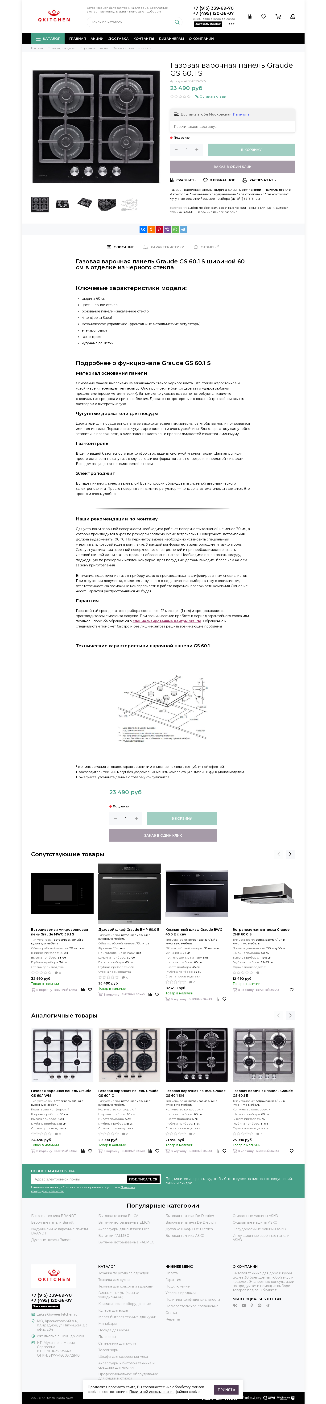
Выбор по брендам (202, 207)
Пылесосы (107, 1337)
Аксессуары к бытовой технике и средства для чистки (126, 1365)
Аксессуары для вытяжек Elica (123, 1229)
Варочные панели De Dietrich (190, 1222)
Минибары (107, 1323)
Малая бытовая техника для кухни (127, 1317)
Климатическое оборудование (124, 1304)
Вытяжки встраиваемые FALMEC (126, 1242)
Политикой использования (151, 1392)
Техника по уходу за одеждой (123, 1273)
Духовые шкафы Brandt (51, 1240)
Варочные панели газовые (217, 212)
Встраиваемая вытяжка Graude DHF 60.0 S (261, 931)
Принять (226, 1389)
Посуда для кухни (113, 1330)
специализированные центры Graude (167, 621)
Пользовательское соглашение (192, 1306)
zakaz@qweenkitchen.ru (57, 1314)
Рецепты (173, 1319)
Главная (77, 39)
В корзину (251, 150)
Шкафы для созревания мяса (123, 1356)
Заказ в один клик (233, 167)
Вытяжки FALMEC (113, 1236)
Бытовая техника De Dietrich (189, 1216)
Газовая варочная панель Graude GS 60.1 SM (195, 1093)
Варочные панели (232, 207)
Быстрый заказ (66, 989)
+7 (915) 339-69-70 (213, 8)
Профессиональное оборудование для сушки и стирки (128, 1376)
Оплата (171, 1273)
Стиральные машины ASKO (255, 1216)
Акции (97, 39)
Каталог (48, 39)
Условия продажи (180, 1293)
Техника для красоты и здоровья (125, 1286)
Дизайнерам (171, 39)
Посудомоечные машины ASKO (259, 1229)
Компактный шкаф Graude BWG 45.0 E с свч (193, 931)
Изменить (241, 114)
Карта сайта (65, 1398)
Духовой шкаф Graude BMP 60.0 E (128, 929)
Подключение (177, 1286)
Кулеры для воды (113, 1310)
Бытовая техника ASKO (185, 1236)
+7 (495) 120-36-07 (213, 13)
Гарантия (173, 1280)
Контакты (143, 39)
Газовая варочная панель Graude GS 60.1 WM (61, 1093)
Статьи (171, 1313)
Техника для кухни (260, 207)
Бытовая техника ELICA (118, 1216)
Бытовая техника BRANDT (53, 1216)
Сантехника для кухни (117, 1343)
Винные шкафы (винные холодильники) (118, 1295)
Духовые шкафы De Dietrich (189, 1229)
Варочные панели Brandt (52, 1222)
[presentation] (278, 854)
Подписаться (143, 1179)
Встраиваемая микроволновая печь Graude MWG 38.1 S (59, 931)
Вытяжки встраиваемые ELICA (124, 1222)
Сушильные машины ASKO (255, 1222)
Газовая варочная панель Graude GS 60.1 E (263, 1093)
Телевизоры (108, 1350)
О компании (201, 39)
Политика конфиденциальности (192, 1299)
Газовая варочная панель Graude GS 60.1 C (128, 1093)
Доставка (118, 39)
